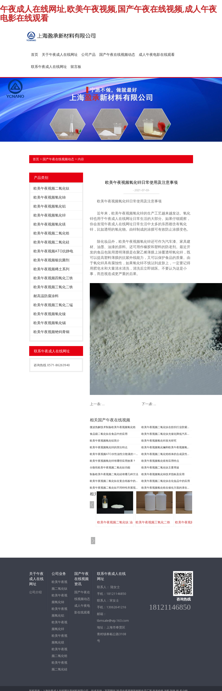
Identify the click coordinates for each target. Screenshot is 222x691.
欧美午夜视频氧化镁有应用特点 (160, 461)
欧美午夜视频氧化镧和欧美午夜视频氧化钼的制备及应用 (166, 447)
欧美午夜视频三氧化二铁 (53, 286)
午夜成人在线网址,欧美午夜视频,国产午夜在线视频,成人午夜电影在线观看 (108, 13)
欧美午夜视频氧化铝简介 (104, 440)
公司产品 (88, 54)
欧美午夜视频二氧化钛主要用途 (160, 467)
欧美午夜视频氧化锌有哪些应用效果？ (113, 461)
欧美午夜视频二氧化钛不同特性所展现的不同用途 (115, 488)
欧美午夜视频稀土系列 (51, 268)
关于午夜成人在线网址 (60, 54)
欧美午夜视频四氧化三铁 (53, 277)
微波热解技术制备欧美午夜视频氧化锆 (113, 427)
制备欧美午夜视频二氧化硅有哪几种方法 (114, 474)
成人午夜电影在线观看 (157, 54)
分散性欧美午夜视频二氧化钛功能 (110, 467)
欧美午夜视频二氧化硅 (51, 242)
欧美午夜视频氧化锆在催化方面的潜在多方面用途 (166, 488)
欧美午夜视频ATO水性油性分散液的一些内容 (115, 454)
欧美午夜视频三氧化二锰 (53, 304)
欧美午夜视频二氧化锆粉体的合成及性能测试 (166, 454)
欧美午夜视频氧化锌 (49, 215)
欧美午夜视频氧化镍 (49, 313)
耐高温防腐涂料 (46, 295)
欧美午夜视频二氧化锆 (51, 233)
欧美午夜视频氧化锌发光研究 (158, 440)
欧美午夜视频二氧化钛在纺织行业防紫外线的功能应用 (166, 427)
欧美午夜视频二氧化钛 (51, 188)
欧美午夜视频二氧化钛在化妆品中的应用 (165, 481)
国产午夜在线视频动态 (117, 54)
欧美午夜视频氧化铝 (49, 206)
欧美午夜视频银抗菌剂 (51, 260)
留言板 (75, 66)
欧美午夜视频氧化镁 (49, 224)
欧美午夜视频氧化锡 (49, 322)
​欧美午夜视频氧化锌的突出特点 (108, 447)
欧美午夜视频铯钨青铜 (51, 331)
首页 (34, 54)
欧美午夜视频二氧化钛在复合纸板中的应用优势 (115, 481)
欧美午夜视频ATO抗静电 (53, 251)
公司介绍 (35, 592)
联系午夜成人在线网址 (49, 66)
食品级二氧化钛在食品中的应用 (108, 434)
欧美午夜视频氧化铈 (49, 197)
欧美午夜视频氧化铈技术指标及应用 (163, 474)
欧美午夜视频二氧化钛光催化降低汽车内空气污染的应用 (166, 434)
